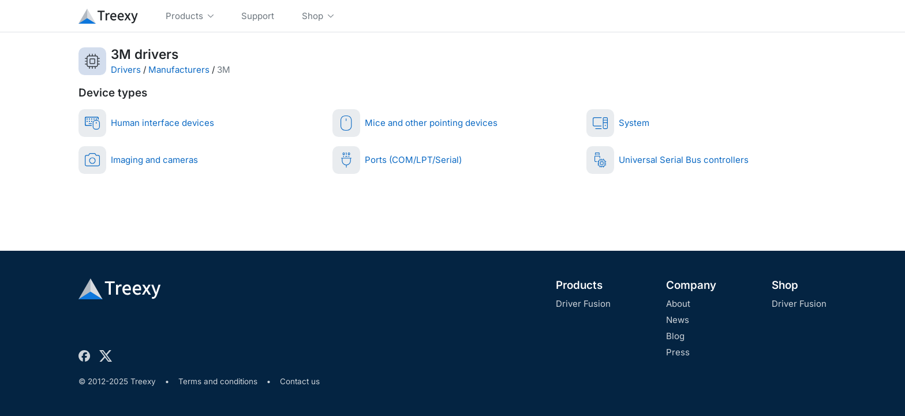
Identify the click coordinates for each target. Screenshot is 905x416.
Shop (785, 285)
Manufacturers (179, 69)
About (678, 303)
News (677, 319)
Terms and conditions (217, 381)
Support (257, 15)
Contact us (300, 381)
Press (678, 352)
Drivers (126, 69)
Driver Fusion (583, 303)
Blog (675, 335)
